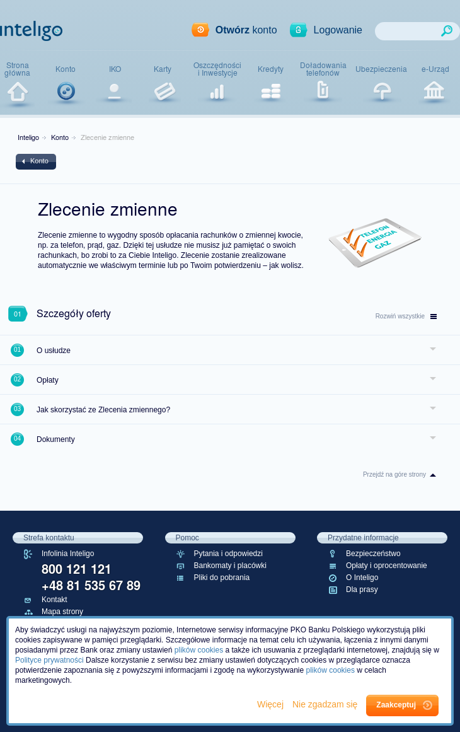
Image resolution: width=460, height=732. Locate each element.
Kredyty (271, 68)
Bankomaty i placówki (230, 565)
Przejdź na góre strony (394, 474)
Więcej (271, 704)
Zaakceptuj (396, 704)
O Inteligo (362, 577)
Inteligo (28, 137)
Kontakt (54, 599)
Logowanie (338, 30)
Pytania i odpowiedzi (228, 553)
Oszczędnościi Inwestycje (217, 69)
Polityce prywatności (49, 660)
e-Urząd (435, 68)
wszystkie (406, 316)
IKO (115, 68)
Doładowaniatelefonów (323, 69)
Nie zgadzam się (326, 704)
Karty (162, 68)
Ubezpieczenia (381, 68)
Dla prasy (362, 589)
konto (246, 30)
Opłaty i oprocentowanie (386, 565)
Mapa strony (62, 611)
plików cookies (199, 650)
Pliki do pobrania (222, 577)
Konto (65, 68)
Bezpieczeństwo (373, 553)
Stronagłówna (17, 69)
